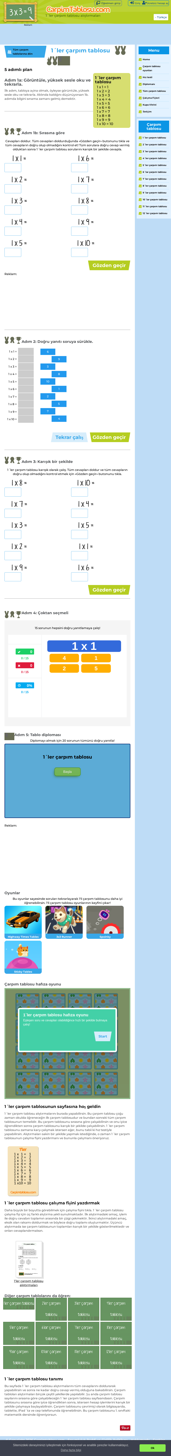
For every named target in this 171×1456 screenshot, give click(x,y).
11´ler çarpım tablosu (155, 206)
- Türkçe (161, 17)
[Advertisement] (68, 34)
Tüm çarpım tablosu (154, 91)
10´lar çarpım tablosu (155, 199)
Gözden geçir (109, 265)
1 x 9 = (86, 222)
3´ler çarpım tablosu (154, 151)
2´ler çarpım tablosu (154, 144)
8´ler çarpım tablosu (155, 185)
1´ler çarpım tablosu (154, 137)
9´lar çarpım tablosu (154, 192)
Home (146, 59)
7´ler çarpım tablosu (154, 178)
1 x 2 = (19, 180)
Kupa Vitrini (149, 104)
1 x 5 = (19, 243)
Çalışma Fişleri (151, 97)
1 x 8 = (86, 201)
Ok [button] (152, 1448)
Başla (67, 783)
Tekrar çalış (69, 441)
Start (101, 1047)
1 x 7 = (86, 180)
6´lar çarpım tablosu (154, 172)
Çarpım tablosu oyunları (151, 68)
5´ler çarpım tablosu (154, 165)
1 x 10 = (86, 243)
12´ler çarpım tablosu (155, 213)
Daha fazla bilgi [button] (71, 1450)
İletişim (147, 111)
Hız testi (147, 77)
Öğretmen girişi (108, 3)
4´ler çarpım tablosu (155, 158)
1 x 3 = (19, 201)
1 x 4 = (19, 222)
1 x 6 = (86, 159)
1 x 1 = (19, 159)
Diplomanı (149, 84)
